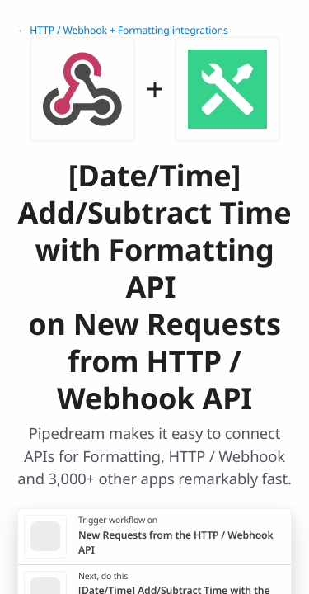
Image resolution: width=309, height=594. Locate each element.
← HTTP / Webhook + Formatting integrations (122, 30)
